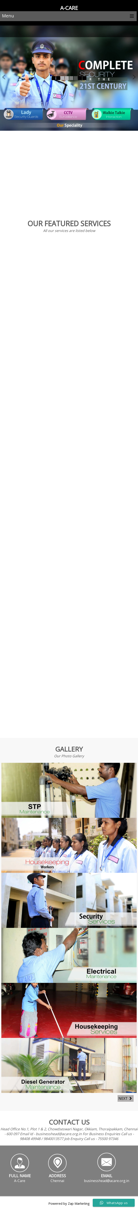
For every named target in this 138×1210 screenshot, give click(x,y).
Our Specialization (70, 160)
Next (125, 1098)
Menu (8, 16)
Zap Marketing (79, 1203)
